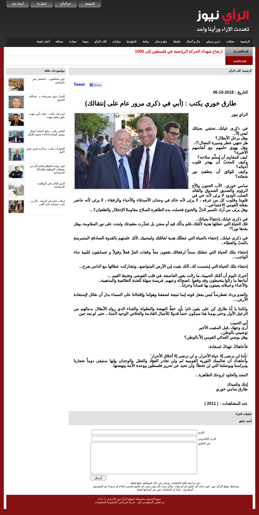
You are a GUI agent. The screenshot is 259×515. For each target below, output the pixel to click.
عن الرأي (65, 3)
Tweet (79, 84)
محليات (230, 41)
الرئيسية (90, 3)
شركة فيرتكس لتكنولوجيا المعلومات (115, 508)
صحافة (59, 41)
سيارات (116, 41)
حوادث (73, 41)
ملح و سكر (161, 41)
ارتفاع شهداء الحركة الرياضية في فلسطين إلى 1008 (178, 51)
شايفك (176, 41)
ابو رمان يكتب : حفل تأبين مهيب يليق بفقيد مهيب (47, 115)
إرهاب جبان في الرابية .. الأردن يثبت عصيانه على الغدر (48, 202)
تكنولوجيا (131, 41)
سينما (85, 41)
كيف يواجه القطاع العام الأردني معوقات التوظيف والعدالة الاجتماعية (47, 169)
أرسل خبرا (18, 3)
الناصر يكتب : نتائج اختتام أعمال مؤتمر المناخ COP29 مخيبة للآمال (46, 133)
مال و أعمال (193, 41)
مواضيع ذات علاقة (54, 70)
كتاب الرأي (100, 41)
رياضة (145, 41)
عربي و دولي (213, 41)
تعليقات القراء (243, 413)
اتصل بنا (41, 3)
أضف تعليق (245, 421)
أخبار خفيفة (43, 41)
